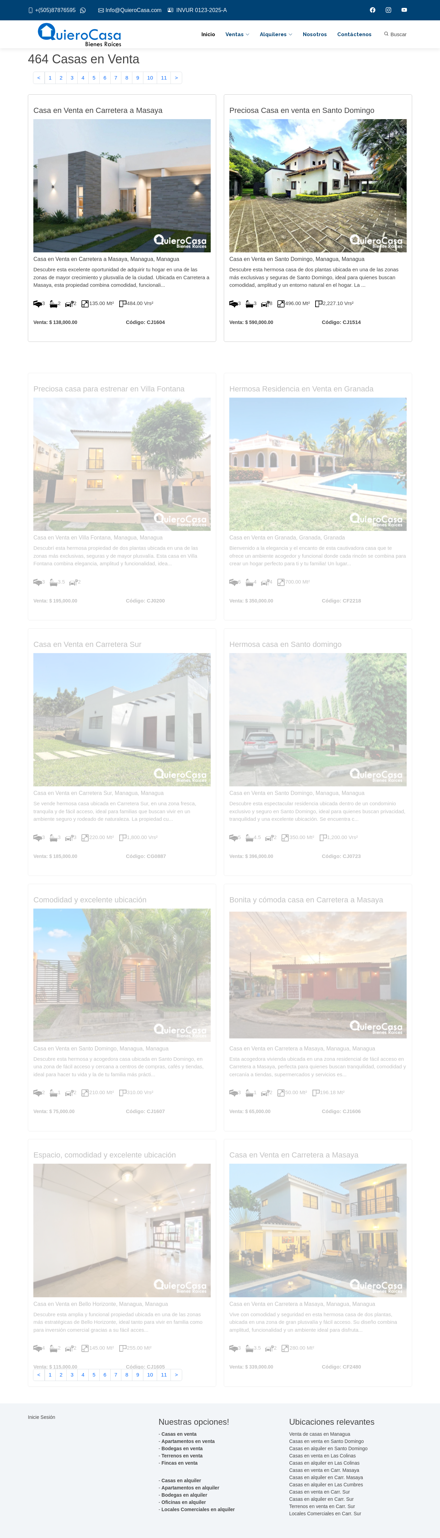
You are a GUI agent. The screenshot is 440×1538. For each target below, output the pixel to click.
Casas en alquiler (181, 1480)
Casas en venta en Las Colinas (322, 1455)
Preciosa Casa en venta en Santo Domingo (301, 113)
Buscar (395, 34)
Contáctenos (354, 34)
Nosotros (315, 34)
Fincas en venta (180, 1463)
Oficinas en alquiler (184, 1502)
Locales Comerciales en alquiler (198, 1509)
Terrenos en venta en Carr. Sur (322, 1506)
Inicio (208, 34)
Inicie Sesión (41, 1417)
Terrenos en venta (182, 1455)
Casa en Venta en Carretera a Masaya (97, 113)
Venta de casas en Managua (319, 1434)
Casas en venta (179, 1434)
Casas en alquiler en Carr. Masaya (326, 1477)
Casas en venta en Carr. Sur (319, 1492)
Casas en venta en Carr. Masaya (324, 1470)
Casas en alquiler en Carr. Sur (321, 1499)
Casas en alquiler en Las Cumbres (326, 1484)
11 (164, 79)
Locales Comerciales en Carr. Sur (325, 1513)
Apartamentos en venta (188, 1441)
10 (150, 79)
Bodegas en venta (182, 1448)
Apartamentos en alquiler (190, 1487)
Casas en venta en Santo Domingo (326, 1441)
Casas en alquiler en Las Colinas (324, 1463)
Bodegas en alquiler (184, 1495)
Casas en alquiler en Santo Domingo (328, 1448)
